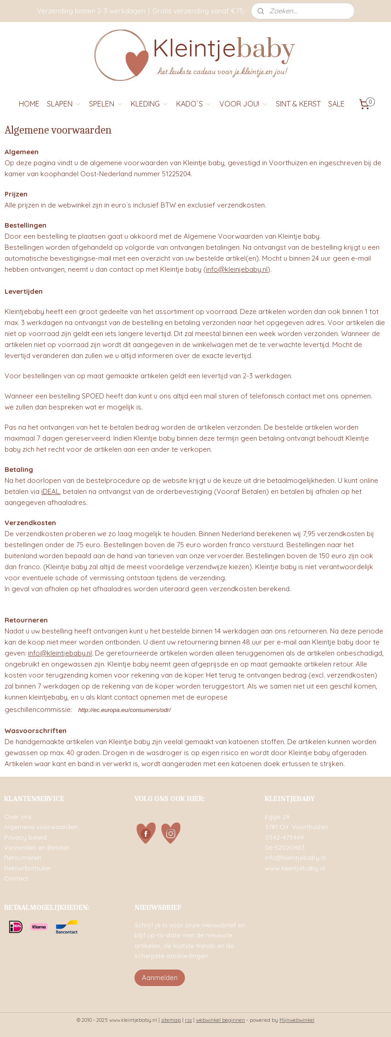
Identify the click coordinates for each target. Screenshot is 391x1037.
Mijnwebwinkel (296, 1020)
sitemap (171, 1020)
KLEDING (150, 103)
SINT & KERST (298, 103)
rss (188, 1020)
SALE (336, 103)
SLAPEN (64, 103)
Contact (16, 878)
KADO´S (194, 103)
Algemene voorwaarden (41, 826)
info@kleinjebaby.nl (237, 269)
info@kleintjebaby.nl (60, 653)
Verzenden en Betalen (37, 847)
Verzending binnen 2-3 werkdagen (91, 10)
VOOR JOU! (243, 103)
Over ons (18, 816)
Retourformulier (27, 868)
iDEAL (50, 491)
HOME (29, 103)
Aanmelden (160, 977)
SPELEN (106, 103)
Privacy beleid (25, 837)
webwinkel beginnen (220, 1020)
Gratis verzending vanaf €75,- (199, 10)
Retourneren (22, 857)
